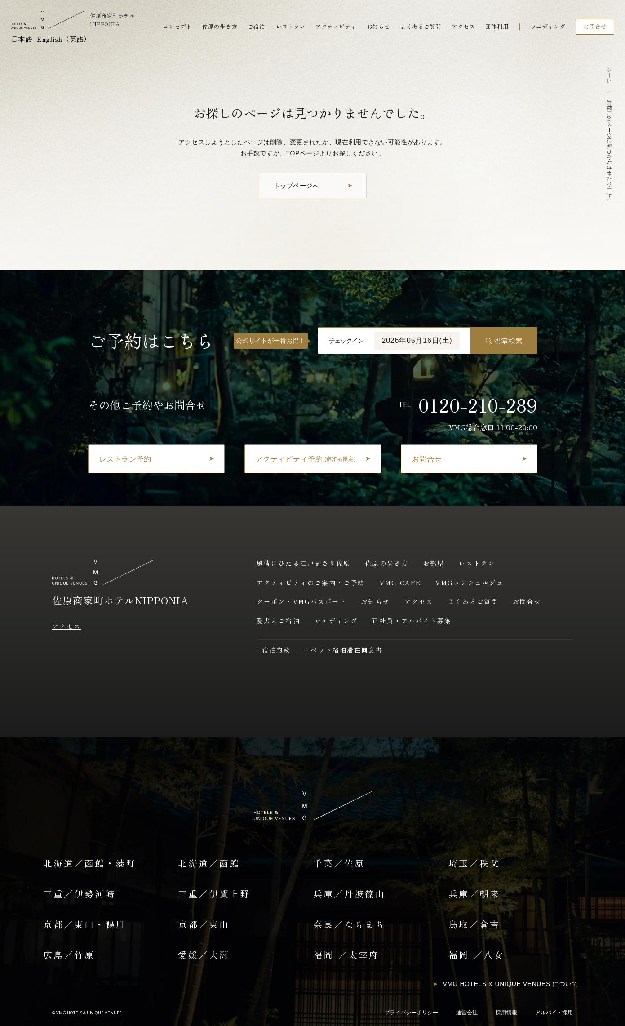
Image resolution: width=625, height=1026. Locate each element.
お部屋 (433, 563)
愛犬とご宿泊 (278, 620)
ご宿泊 (256, 26)
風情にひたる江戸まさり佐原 (303, 563)
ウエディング (547, 26)
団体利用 (497, 26)
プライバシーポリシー (411, 1012)
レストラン (290, 26)
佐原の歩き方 (219, 26)
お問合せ (527, 601)
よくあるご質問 (420, 26)
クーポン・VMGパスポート (301, 601)
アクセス (463, 26)
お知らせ (378, 26)
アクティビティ (335, 26)
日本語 (21, 38)
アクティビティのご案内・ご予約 (311, 582)
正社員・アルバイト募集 (412, 620)
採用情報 (506, 1012)
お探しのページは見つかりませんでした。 (609, 152)
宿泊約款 (276, 649)
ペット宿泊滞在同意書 (346, 649)
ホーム (609, 75)
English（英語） (64, 38)
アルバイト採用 (554, 1012)
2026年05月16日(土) (416, 340)
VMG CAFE (400, 582)
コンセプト (177, 26)
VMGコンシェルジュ (469, 582)
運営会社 (467, 1012)
